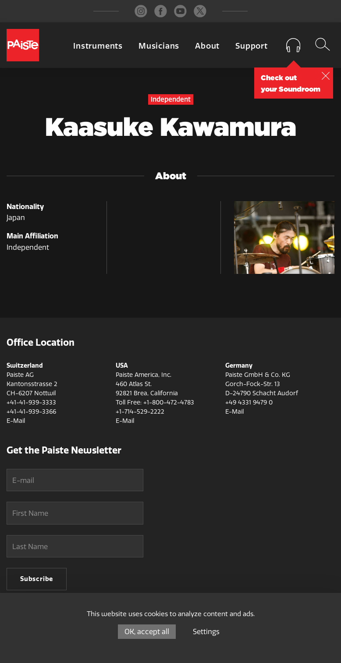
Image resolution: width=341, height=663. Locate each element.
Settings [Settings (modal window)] (206, 632)
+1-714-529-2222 (140, 411)
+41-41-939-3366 (31, 411)
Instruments (98, 46)
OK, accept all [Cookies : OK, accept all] (146, 632)
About (207, 46)
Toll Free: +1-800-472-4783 (155, 402)
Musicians (159, 46)
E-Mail (16, 421)
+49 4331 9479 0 (249, 402)
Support (251, 46)
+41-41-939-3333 (31, 402)
